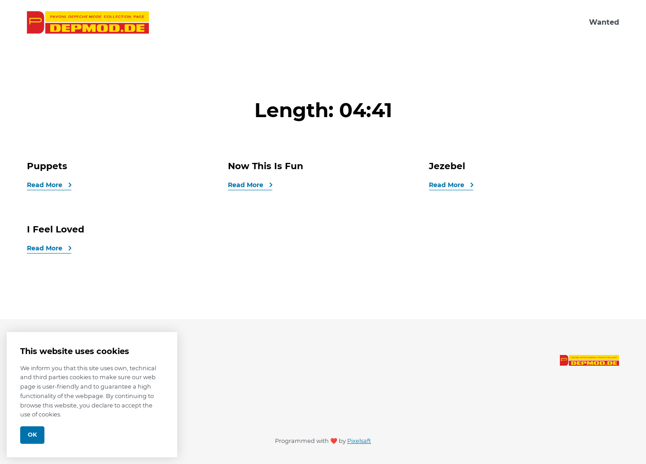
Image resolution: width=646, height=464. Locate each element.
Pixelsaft (359, 441)
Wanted (604, 22)
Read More (45, 185)
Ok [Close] (32, 434)
